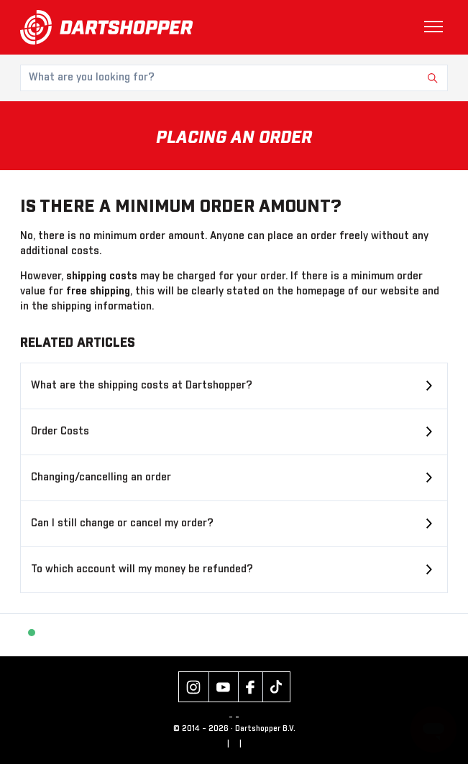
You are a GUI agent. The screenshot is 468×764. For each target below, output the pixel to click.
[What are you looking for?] (234, 78)
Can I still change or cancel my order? (122, 523)
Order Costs (60, 432)
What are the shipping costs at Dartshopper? (141, 386)
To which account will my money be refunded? (142, 569)
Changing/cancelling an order (101, 477)
